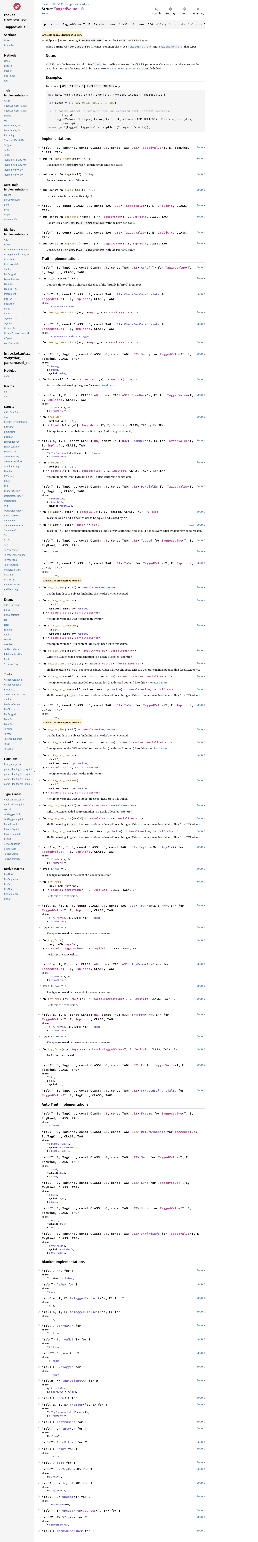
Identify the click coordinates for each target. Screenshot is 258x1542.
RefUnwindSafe (153, 1132)
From (54, 410)
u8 (132, 24)
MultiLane (57, 1524)
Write (82, 608)
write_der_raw (59, 689)
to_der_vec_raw (59, 663)
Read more (108, 385)
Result (114, 312)
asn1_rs (83, 4)
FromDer (138, 395)
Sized (69, 1278)
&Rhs (80, 524)
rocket (46, 4)
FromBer (56, 859)
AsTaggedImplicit (85, 1312)
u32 (159, 24)
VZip (66, 1517)
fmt (50, 379)
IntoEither (66, 1442)
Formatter (87, 379)
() (122, 312)
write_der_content (62, 625)
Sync (144, 1183)
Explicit (165, 206)
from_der (54, 416)
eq (49, 511)
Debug (145, 354)
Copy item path (83, 9)
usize (99, 587)
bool (154, 511)
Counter (89, 1510)
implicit (71, 243)
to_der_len (56, 587)
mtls (53, 4)
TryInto (68, 1483)
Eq (143, 1065)
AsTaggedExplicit (85, 1298)
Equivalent (71, 1381)
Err (155, 425)
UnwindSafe (150, 1234)
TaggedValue (151, 148)
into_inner (62, 158)
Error (132, 312)
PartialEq (149, 486)
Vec (97, 650)
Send (144, 1157)
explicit (71, 216)
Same (60, 1463)
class (69, 189)
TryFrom (56, 452)
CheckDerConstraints (142, 294)
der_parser (71, 4)
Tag (91, 174)
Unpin (145, 1208)
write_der (55, 676)
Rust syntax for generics (121, 68)
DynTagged (65, 1367)
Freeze (146, 1113)
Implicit (165, 232)
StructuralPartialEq (158, 1090)
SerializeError (87, 612)
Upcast (68, 1497)
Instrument (66, 1422)
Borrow (62, 1326)
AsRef (145, 267)
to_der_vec (56, 650)
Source (46, 13)
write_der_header (61, 600)
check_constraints (62, 312)
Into (66, 1428)
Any (91, 312)
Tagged (85, 336)
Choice (62, 1353)
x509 (60, 4)
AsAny (61, 1284)
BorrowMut (65, 1339)
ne (49, 524)
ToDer (128, 563)
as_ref (53, 278)
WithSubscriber (70, 1531)
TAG (55, 551)
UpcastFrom (58, 1504)
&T (78, 278)
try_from (54, 881)
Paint (61, 1449)
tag (67, 174)
